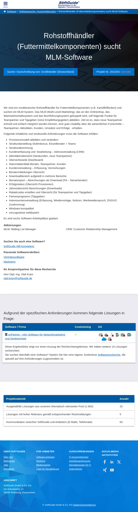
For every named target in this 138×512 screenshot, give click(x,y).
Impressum (9, 469)
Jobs (6, 465)
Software (11, 11)
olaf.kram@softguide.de (18, 278)
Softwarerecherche (109, 354)
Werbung (40, 461)
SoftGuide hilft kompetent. (19, 246)
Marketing (9, 261)
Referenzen (9, 461)
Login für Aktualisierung (47, 469)
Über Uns (8, 457)
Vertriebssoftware (14, 257)
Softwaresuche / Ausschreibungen (37, 11)
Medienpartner (43, 465)
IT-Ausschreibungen (78, 457)
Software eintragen (45, 457)
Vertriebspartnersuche (79, 461)
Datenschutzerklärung (84, 505)
